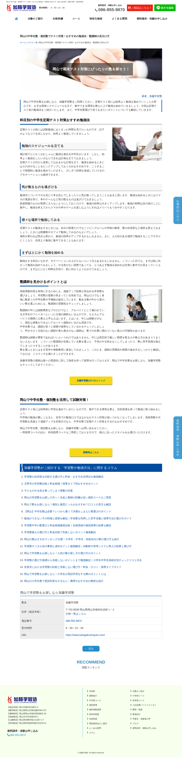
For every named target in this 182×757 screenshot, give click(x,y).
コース (76, 19)
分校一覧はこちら (76, 613)
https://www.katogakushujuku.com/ (85, 635)
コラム (92, 732)
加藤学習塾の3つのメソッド (91, 380)
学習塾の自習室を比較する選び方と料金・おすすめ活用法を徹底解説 (64, 476)
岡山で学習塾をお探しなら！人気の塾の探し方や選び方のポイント (62, 553)
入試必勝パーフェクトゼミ (144, 705)
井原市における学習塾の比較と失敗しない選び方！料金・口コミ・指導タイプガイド (72, 567)
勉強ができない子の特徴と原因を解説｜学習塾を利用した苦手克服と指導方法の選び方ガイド (78, 518)
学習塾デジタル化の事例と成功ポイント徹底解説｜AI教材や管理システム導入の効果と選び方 (78, 546)
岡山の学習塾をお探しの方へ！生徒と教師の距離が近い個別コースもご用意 (67, 497)
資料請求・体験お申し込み (152, 19)
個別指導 (93, 705)
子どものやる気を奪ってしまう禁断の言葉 (48, 490)
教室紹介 (136, 714)
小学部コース (138, 696)
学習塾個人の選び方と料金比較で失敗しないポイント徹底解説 (60, 532)
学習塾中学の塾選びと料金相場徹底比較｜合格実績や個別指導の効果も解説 (67, 525)
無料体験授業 (95, 709)
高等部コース (138, 700)
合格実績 (57, 19)
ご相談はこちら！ (141, 7)
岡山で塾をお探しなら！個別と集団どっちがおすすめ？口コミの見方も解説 (67, 504)
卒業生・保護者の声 (141, 719)
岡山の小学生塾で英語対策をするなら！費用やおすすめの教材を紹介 (64, 581)
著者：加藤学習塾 (152, 96)
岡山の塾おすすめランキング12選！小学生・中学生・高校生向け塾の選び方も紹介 (71, 539)
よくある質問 (119, 19)
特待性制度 (94, 714)
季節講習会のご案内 (98, 723)
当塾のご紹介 (35, 19)
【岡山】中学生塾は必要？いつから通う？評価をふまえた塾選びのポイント (67, 511)
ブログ (135, 723)
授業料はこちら (91, 452)
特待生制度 (95, 19)
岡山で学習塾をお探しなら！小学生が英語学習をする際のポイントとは (65, 574)
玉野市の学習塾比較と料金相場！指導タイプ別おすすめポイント (61, 483)
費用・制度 (137, 709)
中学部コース (95, 700)
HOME (92, 691)
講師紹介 (93, 696)
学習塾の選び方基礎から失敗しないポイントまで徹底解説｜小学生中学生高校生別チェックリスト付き (83, 560)
